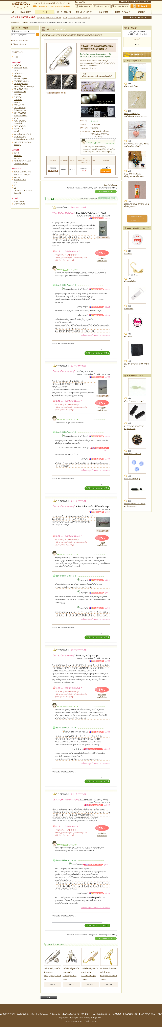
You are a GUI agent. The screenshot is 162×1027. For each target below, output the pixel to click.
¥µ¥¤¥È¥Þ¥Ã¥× (145, 2)
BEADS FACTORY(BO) (22, 174)
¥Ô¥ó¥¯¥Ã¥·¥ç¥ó (20, 126)
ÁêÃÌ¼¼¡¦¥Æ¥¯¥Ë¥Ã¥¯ (122, 11)
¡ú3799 (107, 218)
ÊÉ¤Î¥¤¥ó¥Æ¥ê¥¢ (20, 110)
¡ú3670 (107, 459)
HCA (15, 185)
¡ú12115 (107, 450)
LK (15, 188)
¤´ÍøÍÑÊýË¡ (80, 2)
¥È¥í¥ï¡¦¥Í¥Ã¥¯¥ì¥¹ (131, 86)
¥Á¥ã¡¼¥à (17, 94)
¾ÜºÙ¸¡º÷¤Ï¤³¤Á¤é (21, 41)
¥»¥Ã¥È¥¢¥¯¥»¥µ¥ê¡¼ (21, 81)
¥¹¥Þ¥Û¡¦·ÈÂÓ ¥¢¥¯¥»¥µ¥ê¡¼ (24, 86)
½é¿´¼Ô (17, 153)
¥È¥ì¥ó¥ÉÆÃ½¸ (102, 11)
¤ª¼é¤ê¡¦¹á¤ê (18, 97)
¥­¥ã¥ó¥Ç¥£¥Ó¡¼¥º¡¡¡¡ (132, 479)
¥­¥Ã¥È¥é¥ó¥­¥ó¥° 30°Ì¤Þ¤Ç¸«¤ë (135, 218)
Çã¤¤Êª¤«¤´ (141, 6)
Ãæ (142, 17)
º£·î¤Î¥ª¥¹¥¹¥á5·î (19, 201)
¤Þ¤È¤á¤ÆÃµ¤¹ (25, 11)
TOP (13, 11)
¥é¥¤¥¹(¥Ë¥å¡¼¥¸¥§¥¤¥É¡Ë (134, 401)
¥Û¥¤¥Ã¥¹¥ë (129, 309)
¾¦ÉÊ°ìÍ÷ (123, 2)
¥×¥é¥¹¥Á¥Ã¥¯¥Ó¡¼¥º (132, 454)
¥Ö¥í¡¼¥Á (17, 76)
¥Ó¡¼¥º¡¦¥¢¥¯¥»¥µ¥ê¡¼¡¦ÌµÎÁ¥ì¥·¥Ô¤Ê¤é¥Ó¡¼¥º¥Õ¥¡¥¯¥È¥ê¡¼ (81, 1018)
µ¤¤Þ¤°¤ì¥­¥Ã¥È (19, 204)
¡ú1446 (107, 307)
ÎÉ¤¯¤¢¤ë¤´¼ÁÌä (148, 1014)
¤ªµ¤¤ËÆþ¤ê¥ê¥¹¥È (102, 6)
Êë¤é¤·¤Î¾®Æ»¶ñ (20, 92)
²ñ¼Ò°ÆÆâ (43, 1014)
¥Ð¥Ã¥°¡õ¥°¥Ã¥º (20, 108)
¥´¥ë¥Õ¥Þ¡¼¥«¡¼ (20, 129)
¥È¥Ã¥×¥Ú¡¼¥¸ (16, 22)
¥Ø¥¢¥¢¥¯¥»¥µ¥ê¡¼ (20, 78)
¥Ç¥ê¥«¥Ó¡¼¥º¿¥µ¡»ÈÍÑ (22, 161)
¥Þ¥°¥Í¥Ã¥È (18, 123)
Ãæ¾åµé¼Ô (18, 156)
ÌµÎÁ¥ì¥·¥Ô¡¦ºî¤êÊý (83, 11)
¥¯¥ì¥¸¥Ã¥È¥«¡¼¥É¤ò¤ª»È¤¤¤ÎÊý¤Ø (76, 18)
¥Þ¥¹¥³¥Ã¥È (18, 100)
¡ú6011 (107, 512)
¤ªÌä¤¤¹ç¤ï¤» (134, 2)
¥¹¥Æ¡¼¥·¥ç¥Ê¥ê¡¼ (20, 121)
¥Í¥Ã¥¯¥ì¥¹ (17, 65)
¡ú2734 (107, 893)
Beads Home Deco (20, 180)
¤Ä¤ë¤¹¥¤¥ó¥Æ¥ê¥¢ (20, 115)
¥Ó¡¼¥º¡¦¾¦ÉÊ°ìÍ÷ (64, 11)
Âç (145, 17)
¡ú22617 (107, 749)
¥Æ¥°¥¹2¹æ (128, 254)
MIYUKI (17, 177)
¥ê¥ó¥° (16, 70)
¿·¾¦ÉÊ (16, 57)
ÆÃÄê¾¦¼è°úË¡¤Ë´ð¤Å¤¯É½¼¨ (76, 1014)
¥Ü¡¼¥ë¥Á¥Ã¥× (130, 281)
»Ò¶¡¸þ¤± (17, 158)
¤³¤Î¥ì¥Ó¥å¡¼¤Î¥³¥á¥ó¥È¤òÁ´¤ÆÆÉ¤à (95, 335)
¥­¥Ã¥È (44, 11)
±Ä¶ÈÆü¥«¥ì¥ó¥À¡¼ (26, 1014)
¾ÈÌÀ (16, 118)
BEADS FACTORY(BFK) (22, 172)
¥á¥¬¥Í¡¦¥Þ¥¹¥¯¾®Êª (21, 89)
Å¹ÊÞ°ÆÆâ (141, 11)
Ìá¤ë (48, 997)
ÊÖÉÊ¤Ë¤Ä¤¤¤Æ (110, 185)
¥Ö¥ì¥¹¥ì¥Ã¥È (19, 73)
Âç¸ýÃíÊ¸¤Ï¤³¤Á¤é (120, 6)
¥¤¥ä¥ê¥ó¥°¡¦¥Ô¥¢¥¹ (21, 68)
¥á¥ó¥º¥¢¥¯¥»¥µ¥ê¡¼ (21, 164)
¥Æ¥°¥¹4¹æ (128, 336)
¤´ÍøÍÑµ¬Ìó (55, 1014)
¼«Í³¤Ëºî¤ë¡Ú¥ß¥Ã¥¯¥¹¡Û (22, 134)
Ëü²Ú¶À (16, 131)
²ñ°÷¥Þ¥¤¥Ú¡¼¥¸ (83, 6)
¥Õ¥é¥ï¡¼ (17, 102)
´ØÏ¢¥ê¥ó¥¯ (117, 1014)
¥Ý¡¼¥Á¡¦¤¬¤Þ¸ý (19, 105)
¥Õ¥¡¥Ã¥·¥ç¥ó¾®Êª (21, 84)
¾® (139, 17)
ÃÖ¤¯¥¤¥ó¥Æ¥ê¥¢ (20, 113)
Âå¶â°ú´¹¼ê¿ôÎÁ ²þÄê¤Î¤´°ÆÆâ (49, 18)
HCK (15, 182)
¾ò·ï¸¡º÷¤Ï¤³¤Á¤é (20, 44)
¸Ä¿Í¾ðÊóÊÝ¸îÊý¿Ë (101, 1014)
